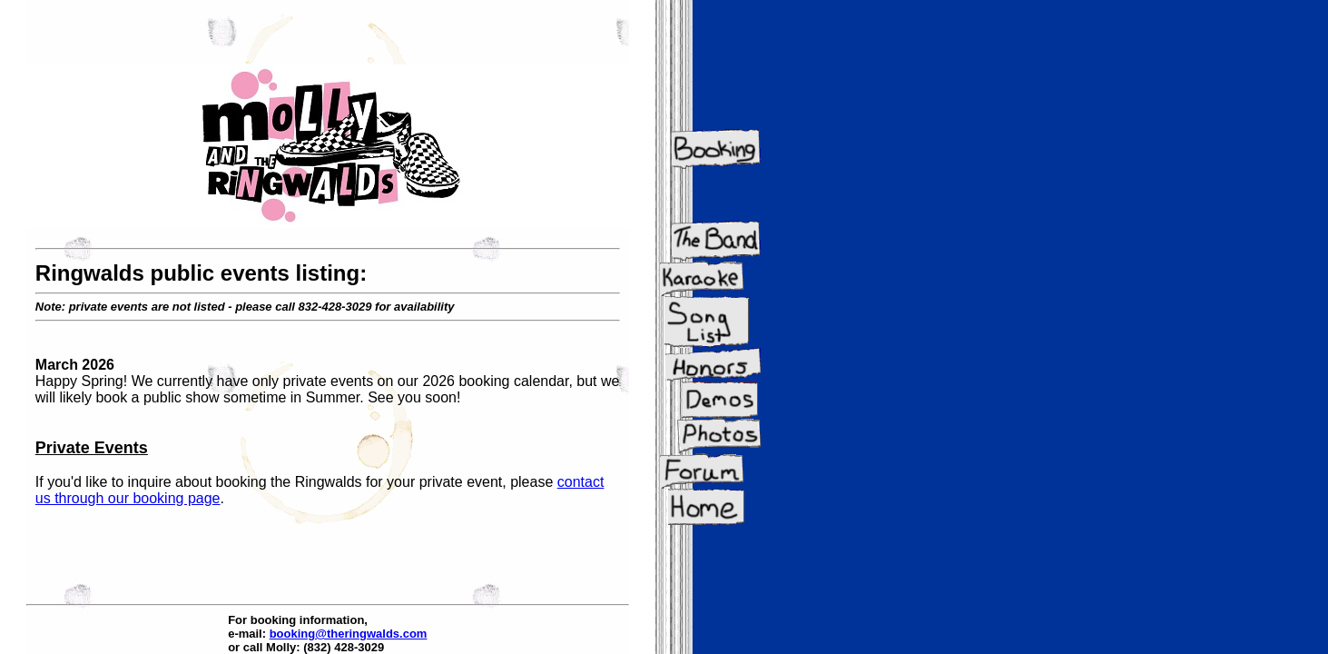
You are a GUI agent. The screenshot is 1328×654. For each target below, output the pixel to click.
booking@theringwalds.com (349, 633)
